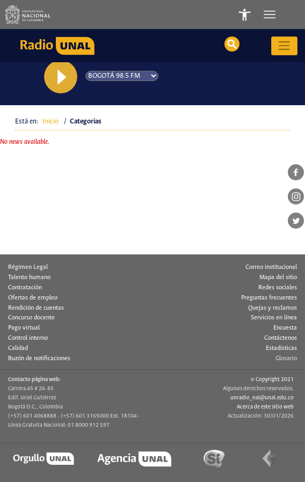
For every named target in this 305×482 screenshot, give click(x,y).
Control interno (28, 338)
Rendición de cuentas (36, 308)
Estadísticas (281, 348)
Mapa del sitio (278, 277)
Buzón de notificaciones (39, 358)
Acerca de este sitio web (265, 407)
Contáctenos (280, 338)
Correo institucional (271, 267)
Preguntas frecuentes (269, 298)
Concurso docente (31, 318)
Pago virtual (24, 328)
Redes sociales (277, 287)
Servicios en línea (274, 318)
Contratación (25, 287)
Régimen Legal (28, 267)
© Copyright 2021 (272, 379)
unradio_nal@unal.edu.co (262, 398)
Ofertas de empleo (32, 298)
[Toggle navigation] (270, 14)
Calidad (18, 348)
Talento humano (29, 277)
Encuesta (285, 328)
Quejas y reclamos (272, 308)
